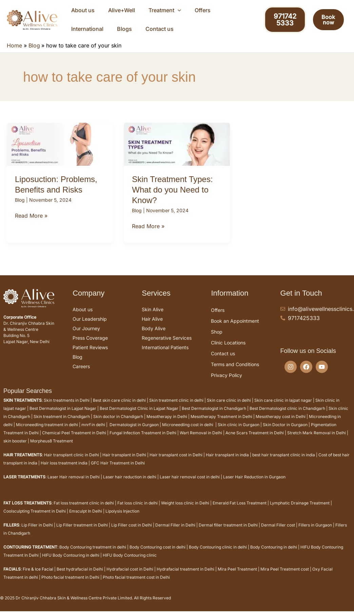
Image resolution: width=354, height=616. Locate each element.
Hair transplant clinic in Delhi (71, 461)
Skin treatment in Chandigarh (62, 423)
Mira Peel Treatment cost (284, 575)
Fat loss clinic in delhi (137, 509)
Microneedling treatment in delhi (47, 431)
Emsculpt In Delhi (85, 517)
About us (79, 11)
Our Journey (86, 335)
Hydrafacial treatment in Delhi (185, 575)
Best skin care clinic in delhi (119, 407)
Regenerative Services (167, 344)
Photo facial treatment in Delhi (70, 584)
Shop (216, 338)
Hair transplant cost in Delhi (176, 461)
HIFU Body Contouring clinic (130, 561)
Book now (325, 23)
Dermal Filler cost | (279, 531)
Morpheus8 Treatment (51, 447)
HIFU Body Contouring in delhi (70, 561)
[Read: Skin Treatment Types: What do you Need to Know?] (177, 150)
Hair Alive (152, 326)
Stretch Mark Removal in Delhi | (317, 439)
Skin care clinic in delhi (229, 407)
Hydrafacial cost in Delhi (129, 575)
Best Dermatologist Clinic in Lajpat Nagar (139, 415)
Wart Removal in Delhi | (202, 439)
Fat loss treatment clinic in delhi (84, 509)
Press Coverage (90, 344)
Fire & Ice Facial (38, 575)
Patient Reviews (90, 354)
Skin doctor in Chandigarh (118, 423)
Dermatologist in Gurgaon (134, 431)
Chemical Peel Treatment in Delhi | (76, 439)
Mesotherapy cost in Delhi (281, 423)
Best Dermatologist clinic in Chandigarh (287, 415)
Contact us (81, 34)
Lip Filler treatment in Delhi (82, 531)
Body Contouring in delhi (273, 553)
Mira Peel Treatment (237, 575)
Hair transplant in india (227, 461)
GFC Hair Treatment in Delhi (118, 469)
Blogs (232, 11)
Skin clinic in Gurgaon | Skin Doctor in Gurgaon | (264, 431)
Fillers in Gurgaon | (316, 531)
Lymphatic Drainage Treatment (300, 509)
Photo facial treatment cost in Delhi (136, 584)
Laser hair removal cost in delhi (190, 483)
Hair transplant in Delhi (124, 461)
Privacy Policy (226, 382)
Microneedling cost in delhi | (190, 431)
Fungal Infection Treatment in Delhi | (145, 439)
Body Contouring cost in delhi (157, 553)
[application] (157, 12)
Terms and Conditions (235, 371)
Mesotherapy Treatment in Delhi (221, 423)
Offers (174, 11)
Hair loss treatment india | (66, 469)
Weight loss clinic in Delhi (185, 509)
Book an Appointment (235, 328)
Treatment (144, 12)
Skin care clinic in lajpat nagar (283, 407)
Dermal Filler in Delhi (175, 531)
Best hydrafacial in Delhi (80, 575)
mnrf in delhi (93, 431)
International (204, 11)
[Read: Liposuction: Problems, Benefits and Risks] (60, 150)
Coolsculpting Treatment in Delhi (34, 517)
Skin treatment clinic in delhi (175, 407)
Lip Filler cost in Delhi (131, 531)
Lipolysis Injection (122, 517)
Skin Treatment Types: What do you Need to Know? (172, 196)
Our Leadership (90, 326)
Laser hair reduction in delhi (129, 483)
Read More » (31, 222)
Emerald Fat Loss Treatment (240, 509)
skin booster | (16, 447)
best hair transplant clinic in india (283, 461)
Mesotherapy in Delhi (166, 423)
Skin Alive (152, 316)
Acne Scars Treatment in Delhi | (256, 439)
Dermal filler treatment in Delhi (228, 531)
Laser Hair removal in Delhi (73, 483)
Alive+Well (109, 11)
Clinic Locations (228, 349)
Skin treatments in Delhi (67, 407)
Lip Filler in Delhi (37, 531)
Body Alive (153, 335)
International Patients (165, 354)
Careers (81, 373)
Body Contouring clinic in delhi (218, 553)
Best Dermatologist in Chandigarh (214, 415)
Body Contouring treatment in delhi (92, 553)
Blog (20, 207)
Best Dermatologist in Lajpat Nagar (62, 415)
